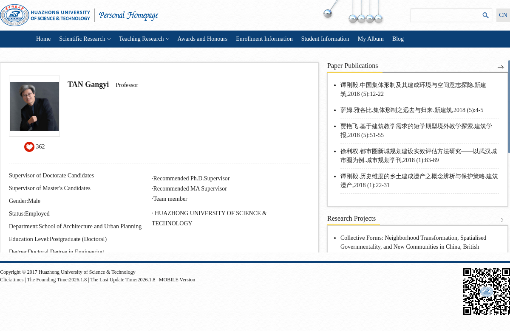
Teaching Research (144, 39)
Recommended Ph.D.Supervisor (191, 178)
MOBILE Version (177, 280)
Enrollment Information (264, 39)
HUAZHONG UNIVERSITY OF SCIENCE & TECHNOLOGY (209, 218)
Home (43, 39)
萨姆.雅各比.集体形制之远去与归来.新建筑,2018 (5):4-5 (411, 110)
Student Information (325, 39)
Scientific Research (84, 39)
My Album (371, 39)
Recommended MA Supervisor (190, 188)
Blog (398, 39)
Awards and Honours (203, 39)
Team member (170, 199)
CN (503, 15)
